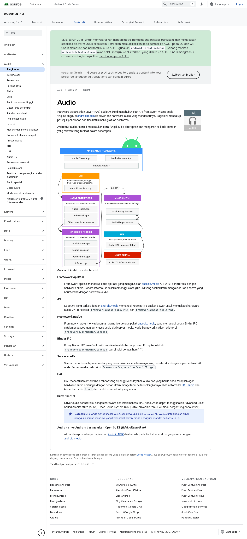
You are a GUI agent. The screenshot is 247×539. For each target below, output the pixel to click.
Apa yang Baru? (13, 22)
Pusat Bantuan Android (193, 484)
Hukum (91, 531)
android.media (86, 116)
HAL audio (188, 385)
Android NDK (116, 434)
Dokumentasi (14, 13)
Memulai (37, 22)
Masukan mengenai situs (133, 531)
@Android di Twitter (126, 484)
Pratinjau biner (58, 501)
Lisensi (102, 531)
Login (239, 4)
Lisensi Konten (144, 454)
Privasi (112, 531)
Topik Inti (86, 89)
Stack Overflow (189, 512)
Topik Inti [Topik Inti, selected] (79, 22)
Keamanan (58, 22)
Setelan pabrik (58, 506)
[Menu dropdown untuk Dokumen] (45, 4)
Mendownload (58, 495)
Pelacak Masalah (190, 517)
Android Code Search (67, 4)
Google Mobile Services (194, 506)
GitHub (54, 517)
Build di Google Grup (127, 512)
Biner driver (56, 512)
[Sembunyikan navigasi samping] (41, 532)
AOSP (60, 89)
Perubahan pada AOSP (114, 56)
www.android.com (191, 501)
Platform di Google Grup (129, 506)
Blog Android (123, 495)
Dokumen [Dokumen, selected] (35, 4)
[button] (20, 54)
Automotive (161, 22)
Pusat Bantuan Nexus (192, 495)
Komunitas (78, 531)
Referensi (184, 22)
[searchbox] (23, 33)
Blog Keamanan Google (129, 501)
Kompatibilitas (103, 22)
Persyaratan (56, 490)
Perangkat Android (132, 22)
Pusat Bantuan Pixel (191, 490)
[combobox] (179, 4)
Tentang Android (59, 531)
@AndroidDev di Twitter (129, 490)
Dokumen (72, 89)
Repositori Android (60, 484)
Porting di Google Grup (128, 517)
